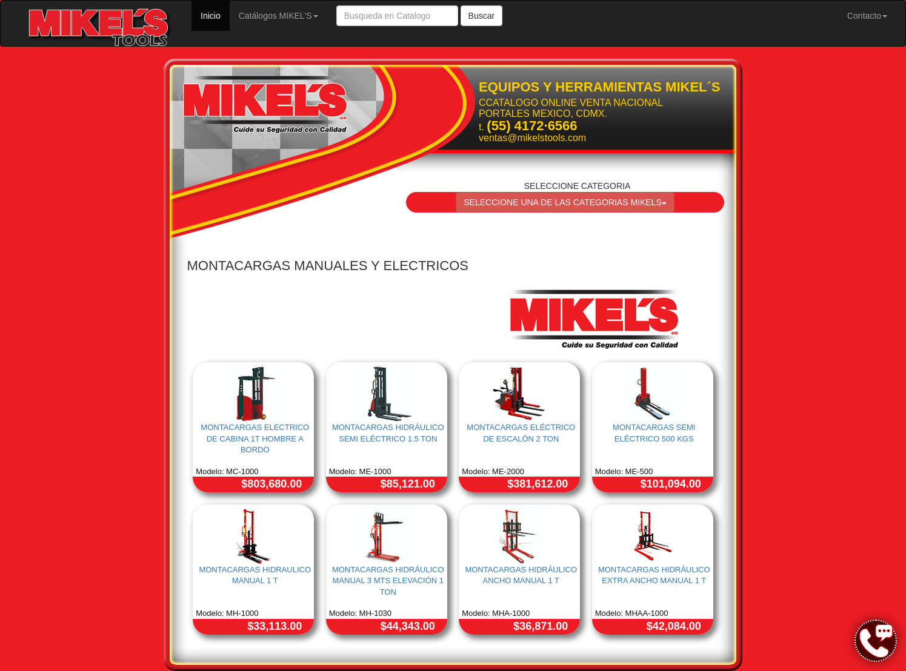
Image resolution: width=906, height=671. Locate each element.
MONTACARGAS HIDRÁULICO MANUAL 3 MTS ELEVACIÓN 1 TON (388, 581)
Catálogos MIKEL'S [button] (278, 16)
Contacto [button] (867, 16)
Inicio (215, 15)
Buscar (481, 16)
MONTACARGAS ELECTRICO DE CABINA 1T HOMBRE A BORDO (255, 438)
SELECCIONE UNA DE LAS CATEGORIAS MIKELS (565, 202)
